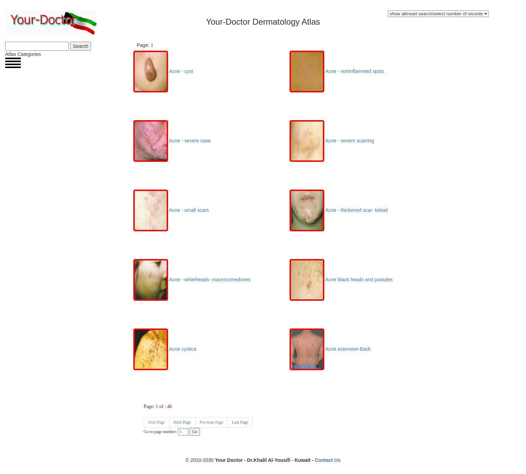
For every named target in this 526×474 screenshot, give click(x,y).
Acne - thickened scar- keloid (339, 210)
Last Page (240, 422)
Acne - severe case (172, 140)
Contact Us (328, 460)
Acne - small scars (171, 210)
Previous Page (211, 422)
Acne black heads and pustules (341, 279)
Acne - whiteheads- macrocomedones (192, 279)
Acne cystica (165, 349)
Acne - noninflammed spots (337, 71)
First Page (156, 422)
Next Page (182, 422)
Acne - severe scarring (332, 140)
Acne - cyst (163, 71)
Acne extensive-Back (330, 349)
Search (80, 46)
